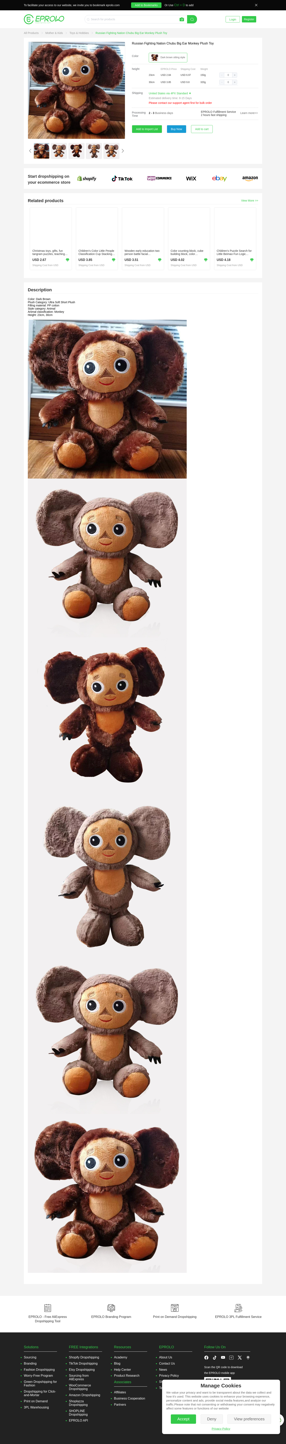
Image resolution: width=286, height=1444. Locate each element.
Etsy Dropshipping (82, 1369)
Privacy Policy (221, 1428)
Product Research (126, 1375)
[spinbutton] (228, 75)
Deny (211, 1419)
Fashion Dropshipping (39, 1369)
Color (135, 56)
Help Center (122, 1369)
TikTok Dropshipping (83, 1363)
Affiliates (120, 1392)
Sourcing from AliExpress (79, 1377)
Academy (120, 1357)
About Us (165, 1357)
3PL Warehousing (36, 1407)
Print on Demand (36, 1401)
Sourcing (30, 1357)
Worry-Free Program (38, 1375)
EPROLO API (78, 1420)
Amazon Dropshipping (84, 1395)
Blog (117, 1363)
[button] (221, 75)
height (135, 68)
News (163, 1369)
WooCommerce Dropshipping (80, 1387)
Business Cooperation (129, 1398)
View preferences (249, 1419)
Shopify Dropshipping (84, 1357)
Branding (30, 1363)
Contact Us (167, 1363)
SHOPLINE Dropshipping (78, 1412)
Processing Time (139, 114)
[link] (32, 33)
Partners (120, 1404)
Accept (183, 1419)
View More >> (249, 200)
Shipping (137, 93)
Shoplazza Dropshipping (78, 1403)
